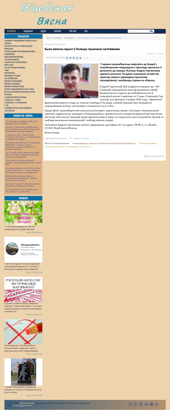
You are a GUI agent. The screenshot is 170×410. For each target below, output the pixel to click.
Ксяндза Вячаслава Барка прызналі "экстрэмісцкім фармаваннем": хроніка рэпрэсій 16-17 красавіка (21, 178)
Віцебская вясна (26, 403)
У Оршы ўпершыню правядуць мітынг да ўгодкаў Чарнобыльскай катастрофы (22, 389)
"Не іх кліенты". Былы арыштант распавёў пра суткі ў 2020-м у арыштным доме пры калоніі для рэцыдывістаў (23, 155)
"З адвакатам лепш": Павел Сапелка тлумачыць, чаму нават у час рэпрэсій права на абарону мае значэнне (23, 137)
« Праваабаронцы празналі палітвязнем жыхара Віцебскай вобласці (104, 143)
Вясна (51, 21)
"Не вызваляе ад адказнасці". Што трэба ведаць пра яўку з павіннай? (22, 122)
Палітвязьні (62, 138)
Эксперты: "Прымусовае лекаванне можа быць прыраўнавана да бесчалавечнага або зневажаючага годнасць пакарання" (23, 129)
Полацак (85, 138)
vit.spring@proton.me (22, 405)
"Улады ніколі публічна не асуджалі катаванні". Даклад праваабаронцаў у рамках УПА (23, 162)
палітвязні (77, 138)
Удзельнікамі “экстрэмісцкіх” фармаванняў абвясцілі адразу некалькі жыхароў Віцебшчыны (21, 348)
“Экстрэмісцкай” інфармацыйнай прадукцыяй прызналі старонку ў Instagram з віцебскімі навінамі (22, 266)
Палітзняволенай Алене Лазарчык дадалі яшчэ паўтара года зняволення (22, 191)
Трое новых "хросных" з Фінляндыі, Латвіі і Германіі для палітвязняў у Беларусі (23, 185)
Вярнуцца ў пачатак (154, 156)
